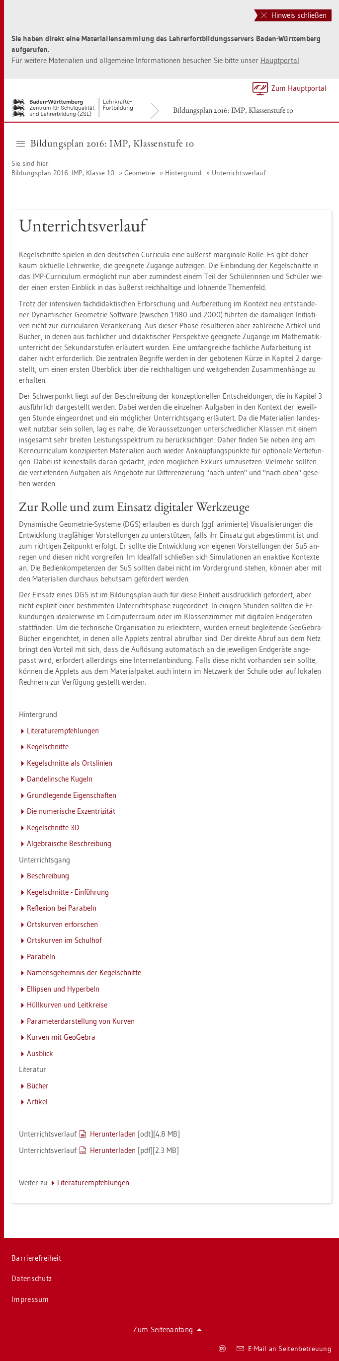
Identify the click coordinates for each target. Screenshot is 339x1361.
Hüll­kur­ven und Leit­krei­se (67, 1004)
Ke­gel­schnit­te (48, 746)
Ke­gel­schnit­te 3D (53, 827)
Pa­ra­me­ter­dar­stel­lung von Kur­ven (81, 1021)
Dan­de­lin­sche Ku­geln (59, 779)
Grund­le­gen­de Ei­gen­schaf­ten (71, 795)
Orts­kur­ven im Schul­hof (64, 940)
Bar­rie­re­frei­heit (36, 1258)
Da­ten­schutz (31, 1278)
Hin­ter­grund (183, 172)
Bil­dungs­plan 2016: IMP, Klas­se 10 (63, 172)
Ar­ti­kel (37, 1101)
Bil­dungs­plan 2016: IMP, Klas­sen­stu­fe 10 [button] (105, 143)
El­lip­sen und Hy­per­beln (63, 989)
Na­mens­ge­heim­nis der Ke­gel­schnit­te (84, 972)
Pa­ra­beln (41, 956)
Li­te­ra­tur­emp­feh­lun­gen (63, 730)
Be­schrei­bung (48, 875)
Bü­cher (38, 1085)
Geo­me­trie (139, 172)
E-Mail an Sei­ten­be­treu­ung (284, 1348)
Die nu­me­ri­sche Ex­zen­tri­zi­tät (71, 811)
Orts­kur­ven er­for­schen (62, 924)
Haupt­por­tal (279, 60)
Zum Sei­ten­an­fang (167, 1329)
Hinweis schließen (294, 15)
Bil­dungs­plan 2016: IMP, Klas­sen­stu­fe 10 (233, 110)
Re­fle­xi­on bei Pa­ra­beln (61, 908)
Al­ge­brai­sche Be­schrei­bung (69, 843)
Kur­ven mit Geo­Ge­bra (61, 1037)
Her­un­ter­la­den (113, 1134)
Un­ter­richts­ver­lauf (238, 172)
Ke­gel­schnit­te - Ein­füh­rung (68, 892)
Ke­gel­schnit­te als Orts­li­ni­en (69, 763)
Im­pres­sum (30, 1299)
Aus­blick (40, 1053)
